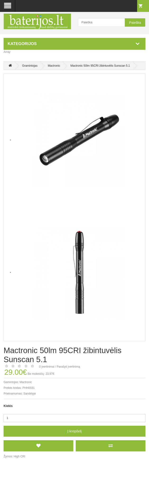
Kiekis (8, 406)
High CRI (19, 456)
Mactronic (54, 65)
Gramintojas (29, 65)
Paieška (135, 23)
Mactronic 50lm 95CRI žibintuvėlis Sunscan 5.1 (100, 65)
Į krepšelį (74, 431)
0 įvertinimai (46, 366)
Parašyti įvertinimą (68, 366)
